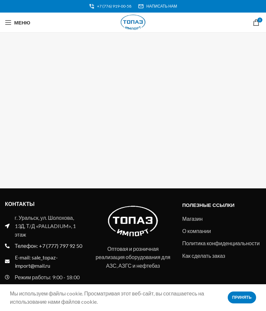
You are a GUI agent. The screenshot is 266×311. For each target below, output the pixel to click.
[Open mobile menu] (18, 22)
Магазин (192, 218)
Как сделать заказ (203, 256)
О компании (196, 231)
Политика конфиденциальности (221, 243)
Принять (242, 297)
